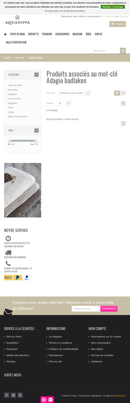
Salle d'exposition (16, 42)
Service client (13, 336)
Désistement (56, 355)
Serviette (33, 34)
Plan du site (55, 361)
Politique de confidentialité (63, 349)
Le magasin (55, 336)
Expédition (12, 342)
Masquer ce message (113, 7)
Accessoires (62, 34)
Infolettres (96, 361)
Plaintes (10, 361)
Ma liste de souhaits (102, 355)
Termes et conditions (60, 342)
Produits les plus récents (71, 93)
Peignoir (47, 34)
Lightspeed (96, 395)
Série (88, 34)
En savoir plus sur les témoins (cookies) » (65, 11)
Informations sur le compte (106, 336)
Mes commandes (100, 342)
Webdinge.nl (120, 395)
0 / (117, 24)
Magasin (77, 34)
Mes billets (97, 349)
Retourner (12, 349)
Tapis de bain (17, 34)
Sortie (98, 34)
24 (60, 103)
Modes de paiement (17, 355)
